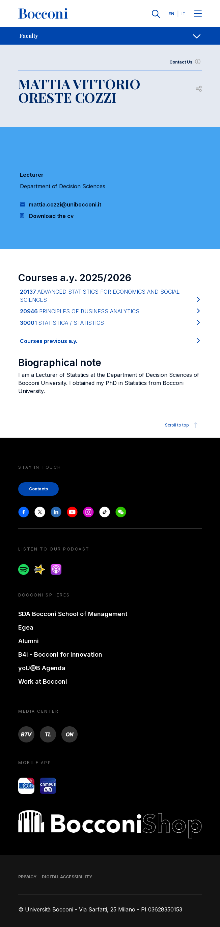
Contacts (38, 488)
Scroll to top (182, 425)
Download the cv (51, 216)
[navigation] (110, 36)
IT (184, 13)
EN (171, 13)
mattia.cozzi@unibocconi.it (65, 204)
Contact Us (185, 62)
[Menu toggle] (198, 14)
